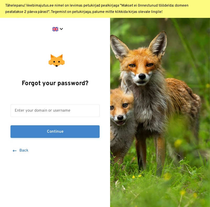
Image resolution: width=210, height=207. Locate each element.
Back (20, 151)
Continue (55, 131)
